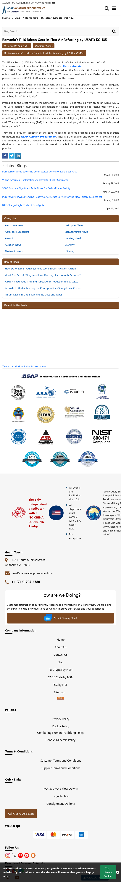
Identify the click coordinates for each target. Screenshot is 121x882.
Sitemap (60, 692)
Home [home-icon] (6, 18)
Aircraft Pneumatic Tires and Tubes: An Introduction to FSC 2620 (41, 281)
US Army (69, 244)
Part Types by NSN (60, 669)
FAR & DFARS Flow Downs (60, 788)
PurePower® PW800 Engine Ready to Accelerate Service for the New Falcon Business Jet (52, 196)
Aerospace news (14, 225)
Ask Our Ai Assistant (21, 813)
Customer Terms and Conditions (60, 760)
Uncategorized (72, 238)
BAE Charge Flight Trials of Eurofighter (23, 205)
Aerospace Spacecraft (17, 231)
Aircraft (9, 238)
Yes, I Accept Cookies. (108, 872)
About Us (61, 647)
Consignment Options (60, 803)
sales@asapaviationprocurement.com (32, 573)
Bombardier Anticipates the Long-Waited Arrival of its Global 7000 (40, 171)
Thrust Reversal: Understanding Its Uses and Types (33, 294)
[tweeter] (11, 155)
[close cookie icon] (117, 872)
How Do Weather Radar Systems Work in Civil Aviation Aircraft (40, 268)
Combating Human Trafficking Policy (60, 732)
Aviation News (13, 244)
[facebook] (5, 155)
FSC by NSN (60, 684)
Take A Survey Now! (60, 618)
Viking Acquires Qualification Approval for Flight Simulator (35, 180)
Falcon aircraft (72, 66)
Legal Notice (61, 796)
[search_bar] (108, 8)
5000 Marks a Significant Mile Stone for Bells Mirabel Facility (36, 188)
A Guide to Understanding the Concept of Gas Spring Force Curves (43, 288)
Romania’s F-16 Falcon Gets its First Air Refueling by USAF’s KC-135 (46, 53)
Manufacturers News (76, 231)
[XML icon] (60, 698)
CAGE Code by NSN (60, 677)
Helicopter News (73, 225)
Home (60, 639)
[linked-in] (18, 155)
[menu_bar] (115, 8)
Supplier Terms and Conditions (60, 768)
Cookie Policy (60, 726)
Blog (17, 18)
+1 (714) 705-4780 (25, 581)
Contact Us (60, 654)
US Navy (69, 251)
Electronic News (14, 251)
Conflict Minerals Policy (60, 740)
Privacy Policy (60, 719)
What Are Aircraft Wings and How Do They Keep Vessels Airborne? (42, 275)
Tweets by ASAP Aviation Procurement (24, 366)
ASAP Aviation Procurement (39, 136)
